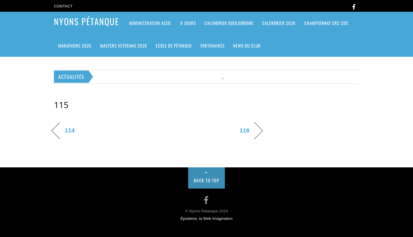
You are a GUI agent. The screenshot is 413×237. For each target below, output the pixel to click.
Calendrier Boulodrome (229, 23)
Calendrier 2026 (279, 23)
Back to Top (206, 180)
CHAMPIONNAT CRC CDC (326, 23)
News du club (247, 45)
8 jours (188, 23)
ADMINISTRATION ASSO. (150, 23)
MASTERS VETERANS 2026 (123, 45)
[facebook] (354, 6)
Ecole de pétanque (174, 45)
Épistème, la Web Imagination (206, 218)
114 (70, 130)
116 (244, 130)
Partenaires (212, 45)
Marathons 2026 (74, 45)
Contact (63, 6)
